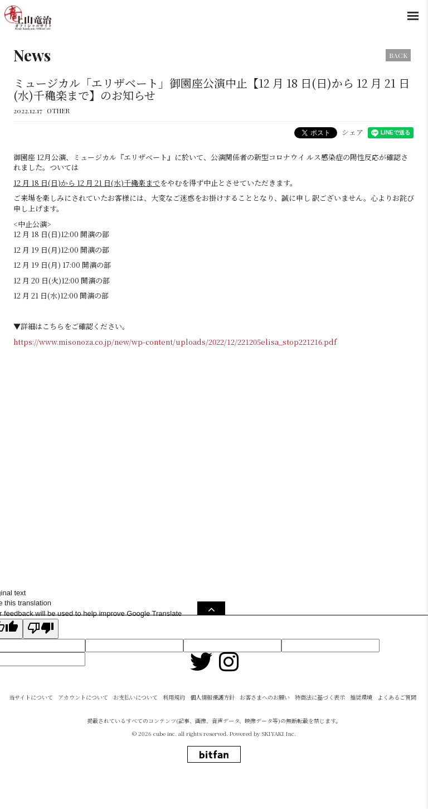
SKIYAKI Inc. (279, 761)
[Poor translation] (41, 629)
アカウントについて (83, 725)
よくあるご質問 (396, 725)
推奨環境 (361, 725)
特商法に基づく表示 (320, 725)
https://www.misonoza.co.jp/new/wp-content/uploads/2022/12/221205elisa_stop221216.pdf (175, 341)
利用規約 (174, 725)
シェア (352, 132)
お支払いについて (135, 725)
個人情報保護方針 (212, 725)
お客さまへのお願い (265, 725)
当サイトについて (31, 725)
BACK (398, 55)
